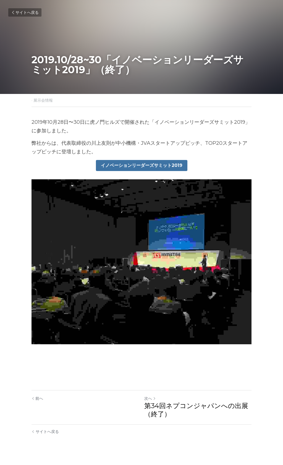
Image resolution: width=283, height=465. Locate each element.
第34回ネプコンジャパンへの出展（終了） (196, 410)
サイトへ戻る (25, 12)
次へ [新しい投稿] (150, 398)
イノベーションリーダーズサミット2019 (141, 165)
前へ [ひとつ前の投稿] (37, 398)
